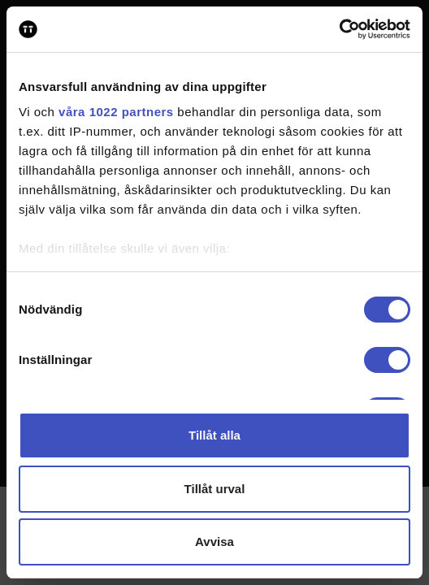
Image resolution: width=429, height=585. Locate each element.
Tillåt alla (214, 435)
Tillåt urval (214, 489)
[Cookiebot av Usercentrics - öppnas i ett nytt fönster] (339, 29)
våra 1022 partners (116, 112)
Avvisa (214, 541)
